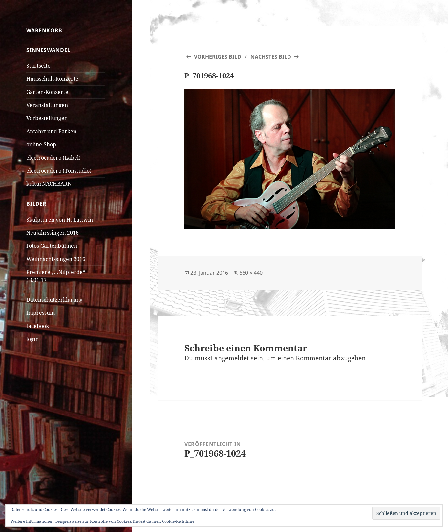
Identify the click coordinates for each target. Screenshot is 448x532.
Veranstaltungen (47, 105)
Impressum (40, 312)
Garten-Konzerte (47, 92)
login (32, 339)
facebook (37, 326)
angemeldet (231, 358)
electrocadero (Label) (53, 157)
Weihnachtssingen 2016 (55, 259)
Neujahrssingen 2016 (52, 232)
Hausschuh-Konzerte (52, 78)
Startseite (38, 65)
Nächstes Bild (270, 56)
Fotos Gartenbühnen (51, 245)
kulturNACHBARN (49, 183)
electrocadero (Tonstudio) (59, 170)
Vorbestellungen (47, 118)
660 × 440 (251, 272)
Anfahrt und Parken (51, 131)
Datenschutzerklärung (54, 299)
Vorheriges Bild (217, 56)
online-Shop (41, 144)
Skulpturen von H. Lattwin (59, 219)
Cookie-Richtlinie (178, 521)
